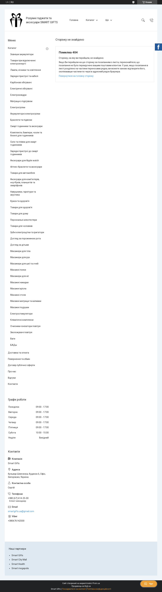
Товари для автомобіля (22, 173)
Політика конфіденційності (99, 589)
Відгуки (12, 378)
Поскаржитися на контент (73, 589)
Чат (148, 583)
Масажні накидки (19, 282)
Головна (74, 20)
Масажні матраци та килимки (25, 301)
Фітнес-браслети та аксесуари (26, 167)
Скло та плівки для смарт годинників (23, 143)
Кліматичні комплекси (21, 320)
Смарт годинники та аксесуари (26, 126)
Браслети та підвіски (21, 120)
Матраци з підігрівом (21, 101)
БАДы (13, 345)
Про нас (12, 371)
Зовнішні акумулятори (21, 54)
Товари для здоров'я (21, 207)
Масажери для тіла (20, 251)
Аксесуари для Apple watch (24, 160)
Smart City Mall (19, 559)
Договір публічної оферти (21, 365)
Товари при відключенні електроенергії (23, 62)
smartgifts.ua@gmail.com (21, 511)
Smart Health (18, 564)
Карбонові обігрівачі (21, 82)
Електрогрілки (17, 107)
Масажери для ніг (19, 276)
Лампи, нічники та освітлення (25, 70)
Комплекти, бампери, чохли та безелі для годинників (26, 134)
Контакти (13, 384)
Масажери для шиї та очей (24, 263)
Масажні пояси (18, 270)
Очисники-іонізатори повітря (25, 326)
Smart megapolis (20, 568)
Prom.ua (96, 583)
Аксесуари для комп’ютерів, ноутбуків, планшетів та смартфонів (24, 182)
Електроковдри (18, 95)
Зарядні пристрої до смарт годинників (24, 153)
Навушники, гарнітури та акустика (23, 193)
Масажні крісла (18, 288)
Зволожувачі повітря (21, 332)
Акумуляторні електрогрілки (25, 113)
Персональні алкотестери (23, 220)
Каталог (90, 20)
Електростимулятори (21, 313)
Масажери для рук (20, 257)
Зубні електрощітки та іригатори (27, 232)
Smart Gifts (17, 555)
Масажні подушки (19, 307)
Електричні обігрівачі (21, 88)
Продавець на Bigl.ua (81, 586)
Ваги (12, 338)
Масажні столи (18, 295)
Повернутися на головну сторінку (76, 76)
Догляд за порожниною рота (25, 238)
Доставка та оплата (18, 352)
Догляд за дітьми (19, 245)
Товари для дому (19, 213)
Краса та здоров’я (19, 201)
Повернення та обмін (19, 359)
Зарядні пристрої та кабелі (24, 76)
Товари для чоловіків (21, 226)
